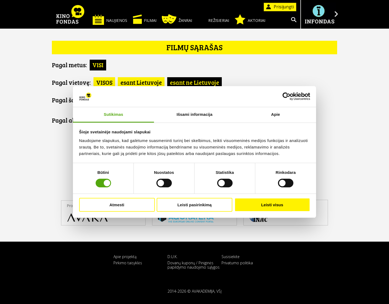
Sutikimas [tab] (113, 114)
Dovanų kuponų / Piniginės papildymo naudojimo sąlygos (193, 264)
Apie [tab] (275, 114)
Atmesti (116, 204)
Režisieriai (213, 19)
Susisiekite (231, 256)
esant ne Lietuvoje (194, 82)
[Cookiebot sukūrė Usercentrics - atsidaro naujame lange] (286, 96)
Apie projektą (124, 256)
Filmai (144, 19)
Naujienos (110, 19)
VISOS (104, 82)
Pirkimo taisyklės (127, 262)
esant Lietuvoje (141, 82)
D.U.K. (172, 256)
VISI (97, 65)
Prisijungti (280, 7)
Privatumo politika (237, 262)
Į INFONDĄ (319, 14)
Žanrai (177, 19)
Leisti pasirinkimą (194, 204)
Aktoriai (249, 19)
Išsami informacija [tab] (195, 114)
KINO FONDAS (70, 14)
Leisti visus (272, 204)
